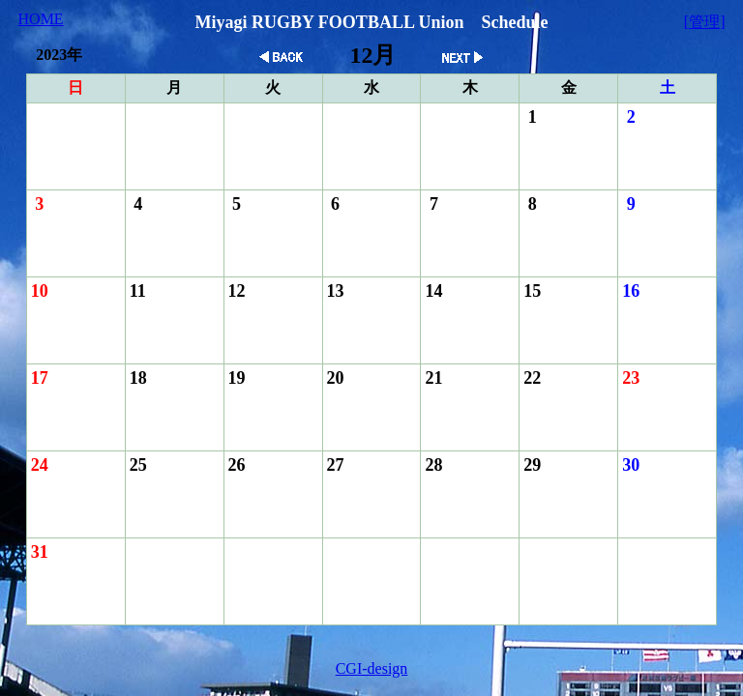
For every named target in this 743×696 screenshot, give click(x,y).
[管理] (705, 22)
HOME (41, 19)
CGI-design (372, 668)
